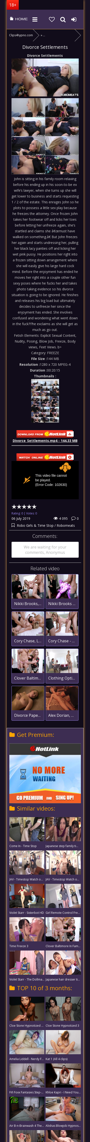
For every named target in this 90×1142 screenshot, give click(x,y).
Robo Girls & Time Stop (35, 525)
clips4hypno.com (19, 19)
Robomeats (66, 525)
